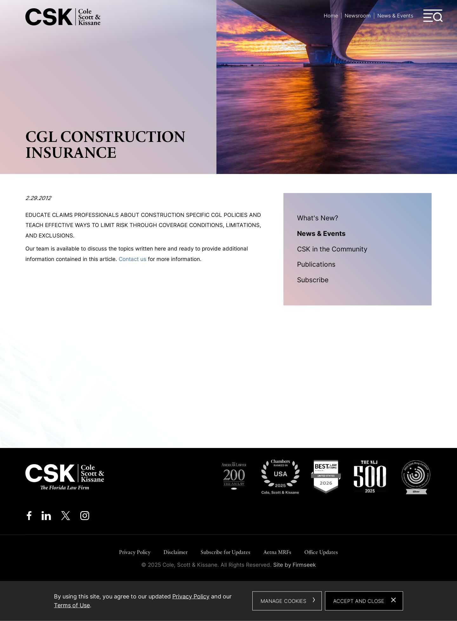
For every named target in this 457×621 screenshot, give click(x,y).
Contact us (132, 259)
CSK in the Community (332, 249)
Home (331, 15)
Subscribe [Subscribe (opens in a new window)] (312, 280)
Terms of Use (72, 605)
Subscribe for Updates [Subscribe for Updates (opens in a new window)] (225, 552)
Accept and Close (358, 601)
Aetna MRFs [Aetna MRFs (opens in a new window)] (277, 552)
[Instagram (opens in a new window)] (85, 517)
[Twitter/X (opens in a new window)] (65, 517)
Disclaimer (175, 552)
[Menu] (433, 15)
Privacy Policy (134, 552)
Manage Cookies (283, 601)
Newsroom (358, 15)
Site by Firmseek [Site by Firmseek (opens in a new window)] (294, 564)
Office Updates (321, 552)
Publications (316, 264)
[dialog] (228, 601)
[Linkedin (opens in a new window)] (46, 517)
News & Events (395, 15)
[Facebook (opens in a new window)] (29, 517)
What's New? (317, 218)
